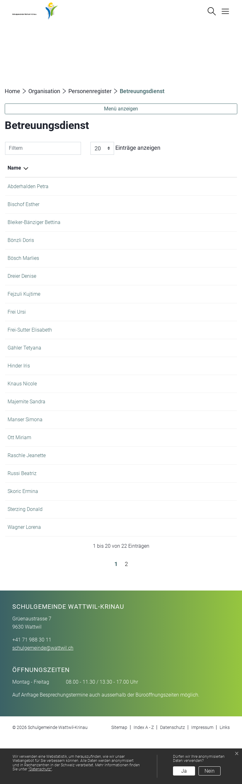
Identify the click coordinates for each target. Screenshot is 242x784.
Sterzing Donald (25, 547)
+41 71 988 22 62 (214, 378)
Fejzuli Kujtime (24, 317)
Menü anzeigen (121, 109)
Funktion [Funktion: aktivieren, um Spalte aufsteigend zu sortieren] (65, 168)
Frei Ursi (17, 335)
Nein (210, 771)
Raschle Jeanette (27, 486)
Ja (184, 771)
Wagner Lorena (24, 572)
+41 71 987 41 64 (214, 204)
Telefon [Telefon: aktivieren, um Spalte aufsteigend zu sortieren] (203, 168)
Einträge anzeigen (125, 148)
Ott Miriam (19, 468)
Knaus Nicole (22, 414)
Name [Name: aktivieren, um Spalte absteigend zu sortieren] (14, 168)
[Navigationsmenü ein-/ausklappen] (223, 10)
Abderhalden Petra (28, 186)
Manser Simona (25, 450)
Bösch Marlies (23, 273)
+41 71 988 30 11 (214, 186)
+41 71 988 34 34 (214, 273)
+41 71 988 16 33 (214, 486)
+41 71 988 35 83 (214, 248)
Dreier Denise (22, 299)
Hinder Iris (19, 396)
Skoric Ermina (23, 529)
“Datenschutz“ (40, 769)
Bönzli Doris (21, 248)
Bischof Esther (23, 204)
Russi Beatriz (22, 511)
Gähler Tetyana (24, 378)
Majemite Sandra (26, 432)
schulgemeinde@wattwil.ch (42, 693)
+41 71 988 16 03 (214, 450)
